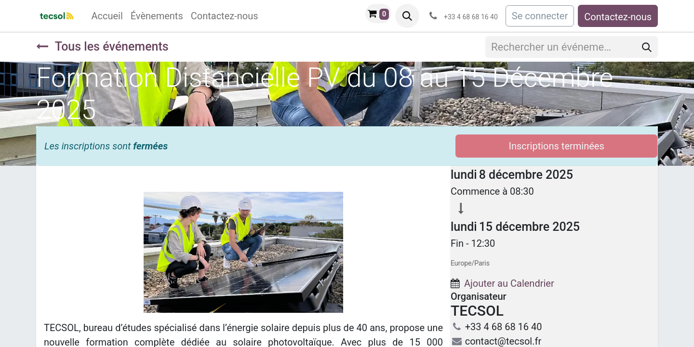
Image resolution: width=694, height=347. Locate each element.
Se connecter (540, 16)
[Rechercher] (647, 47)
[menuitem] (106, 16)
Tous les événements (102, 46)
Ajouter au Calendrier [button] (509, 283)
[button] (407, 16)
